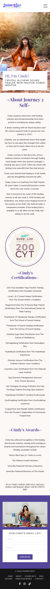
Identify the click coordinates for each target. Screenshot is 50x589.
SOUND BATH (30, 576)
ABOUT (19, 576)
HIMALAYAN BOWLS (24, 579)
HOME (10, 576)
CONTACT (39, 579)
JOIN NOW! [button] (25, 557)
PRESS (41, 486)
